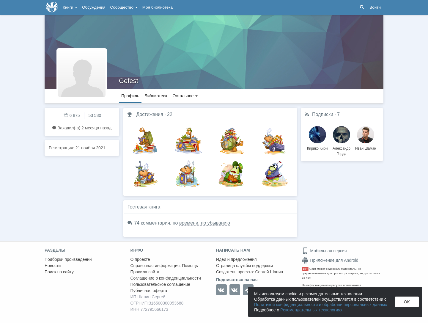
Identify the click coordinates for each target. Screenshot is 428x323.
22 (169, 114)
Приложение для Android (330, 260)
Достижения (149, 114)
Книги (70, 7)
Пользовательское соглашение (160, 284)
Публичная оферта (148, 290)
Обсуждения (93, 7)
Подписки (322, 114)
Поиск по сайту (59, 271)
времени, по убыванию (204, 222)
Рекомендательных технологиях (311, 310)
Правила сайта (144, 271)
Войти (375, 7)
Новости (53, 265)
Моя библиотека (157, 7)
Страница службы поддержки (244, 265)
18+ (305, 268)
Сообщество (124, 7)
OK (407, 302)
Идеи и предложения (236, 259)
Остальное (185, 95)
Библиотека (155, 95)
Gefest (128, 80)
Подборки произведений (68, 259)
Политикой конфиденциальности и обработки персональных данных (320, 304)
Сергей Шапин (269, 271)
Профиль (130, 95)
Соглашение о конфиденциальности (165, 278)
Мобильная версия (324, 250)
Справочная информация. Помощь (164, 265)
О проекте (140, 259)
